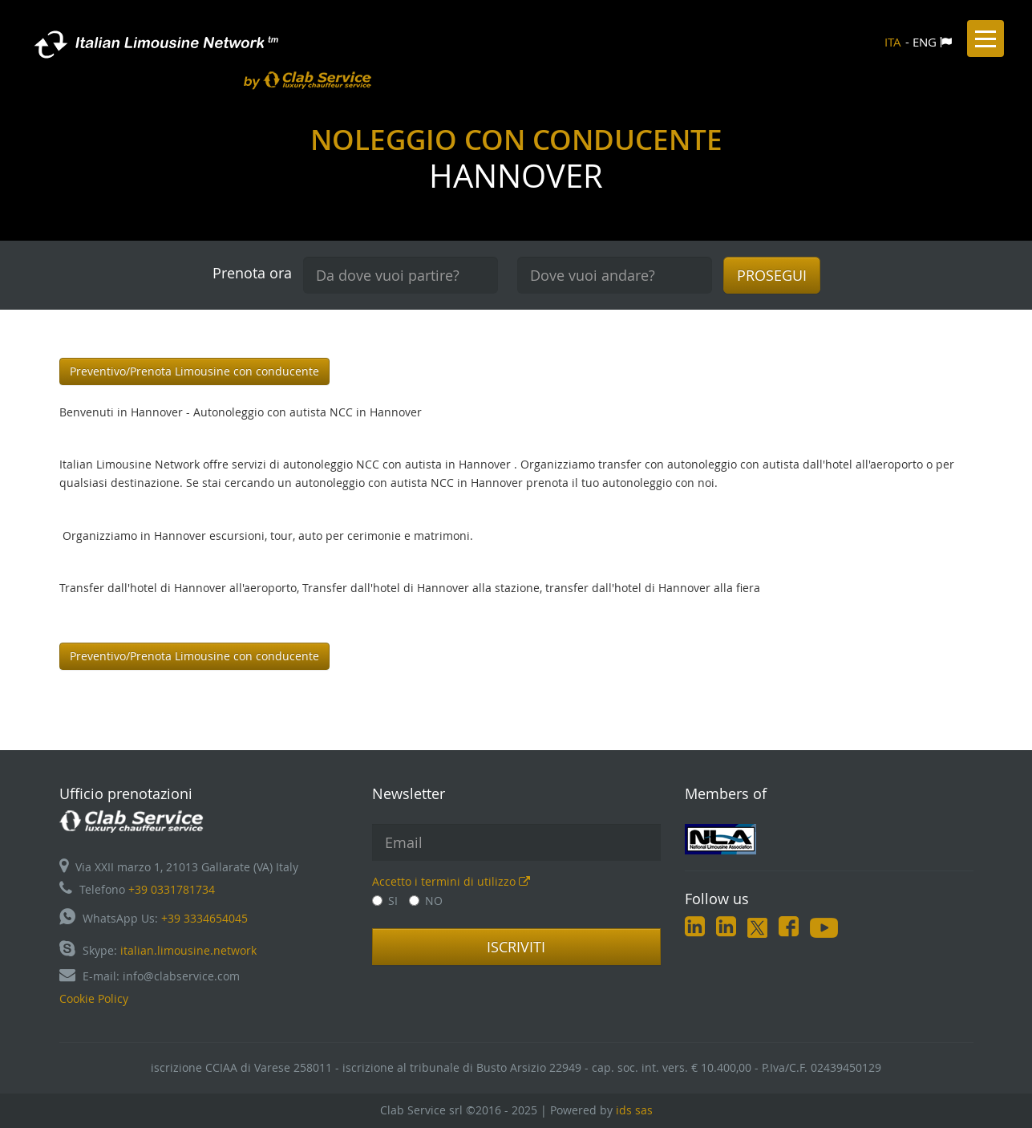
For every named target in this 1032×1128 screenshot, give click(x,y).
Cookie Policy (93, 998)
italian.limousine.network (188, 950)
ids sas (634, 1110)
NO (426, 900)
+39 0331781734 (171, 889)
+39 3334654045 (204, 918)
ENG (925, 42)
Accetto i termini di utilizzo (451, 881)
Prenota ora (252, 272)
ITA (892, 42)
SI (385, 900)
